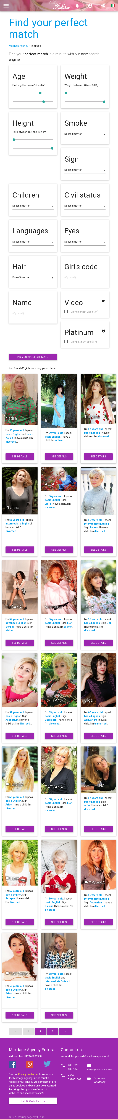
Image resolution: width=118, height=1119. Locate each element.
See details (20, 457)
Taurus (94, 527)
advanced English (16, 623)
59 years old (56, 433)
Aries (9, 804)
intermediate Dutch (56, 981)
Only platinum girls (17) (84, 341)
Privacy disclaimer (28, 1074)
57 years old (95, 429)
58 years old (56, 973)
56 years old (16, 519)
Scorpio (10, 898)
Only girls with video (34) (84, 311)
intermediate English (18, 523)
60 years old (16, 430)
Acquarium (12, 719)
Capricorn (51, 719)
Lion (69, 623)
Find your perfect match (48, 28)
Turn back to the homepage (36, 1101)
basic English (13, 434)
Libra (48, 503)
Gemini (10, 626)
